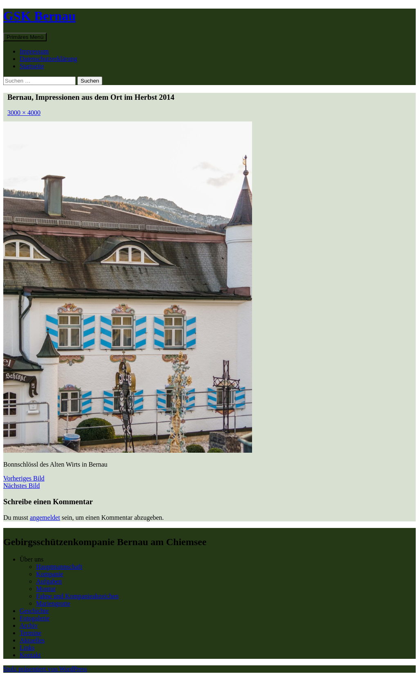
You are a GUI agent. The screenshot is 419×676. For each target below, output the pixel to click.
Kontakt (30, 654)
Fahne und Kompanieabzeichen (77, 596)
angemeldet (45, 517)
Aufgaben (49, 581)
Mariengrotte (53, 603)
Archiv (29, 625)
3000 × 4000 (24, 112)
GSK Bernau (39, 16)
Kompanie (49, 573)
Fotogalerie (35, 618)
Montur (46, 588)
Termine (30, 632)
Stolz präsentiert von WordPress (45, 668)
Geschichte (34, 610)
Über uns (31, 559)
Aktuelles (32, 640)
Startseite (32, 66)
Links (27, 647)
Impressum (34, 51)
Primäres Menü (25, 37)
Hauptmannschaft (59, 566)
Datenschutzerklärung (48, 58)
